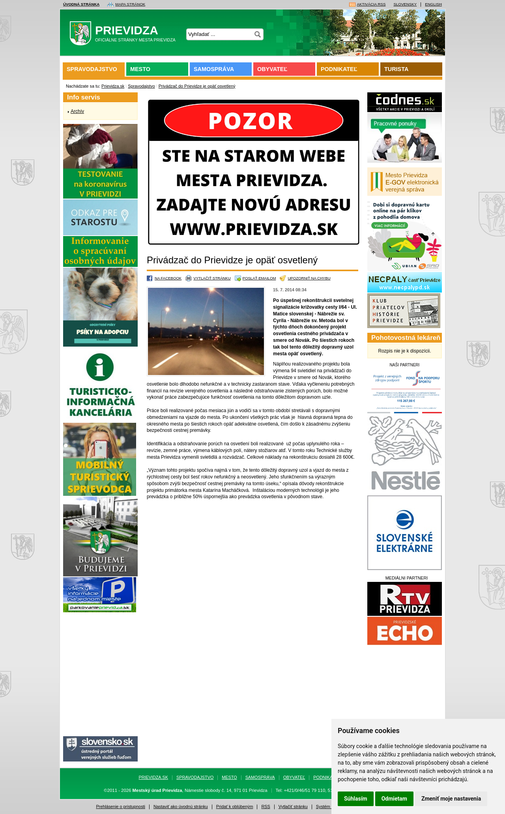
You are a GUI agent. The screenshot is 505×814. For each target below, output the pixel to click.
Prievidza (125, 35)
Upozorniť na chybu (309, 278)
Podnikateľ (339, 69)
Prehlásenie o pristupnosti (120, 807)
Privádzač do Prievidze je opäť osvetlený (197, 86)
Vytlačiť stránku (211, 278)
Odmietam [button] (394, 798)
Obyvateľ (272, 69)
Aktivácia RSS (371, 4)
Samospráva (214, 69)
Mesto (140, 69)
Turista (396, 69)
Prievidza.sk (112, 86)
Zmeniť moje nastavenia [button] (451, 798)
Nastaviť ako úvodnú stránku (180, 807)
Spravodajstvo (92, 69)
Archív (77, 111)
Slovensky (405, 4)
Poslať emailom (259, 278)
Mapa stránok (130, 4)
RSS (265, 807)
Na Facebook (168, 278)
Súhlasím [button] (355, 798)
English (433, 4)
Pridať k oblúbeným (234, 807)
